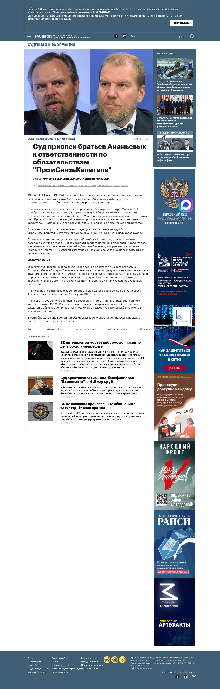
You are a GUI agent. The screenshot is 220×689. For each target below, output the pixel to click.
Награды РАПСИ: (89, 668)
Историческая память (92, 664)
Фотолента (162, 81)
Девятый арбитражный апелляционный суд (58, 185)
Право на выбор (59, 657)
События (56, 661)
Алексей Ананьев (105, 185)
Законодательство (61, 664)
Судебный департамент (39, 668)
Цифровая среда (60, 671)
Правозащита (34, 661)
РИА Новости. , (142, 138)
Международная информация (66, 668)
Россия (124, 185)
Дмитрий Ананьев (87, 185)
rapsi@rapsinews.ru (143, 667)
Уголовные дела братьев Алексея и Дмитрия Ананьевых (76, 179)
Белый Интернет (89, 657)
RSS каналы (144, 328)
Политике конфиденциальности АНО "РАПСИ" (81, 12)
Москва (117, 185)
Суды (30, 657)
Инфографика (164, 154)
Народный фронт (89, 661)
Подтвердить (181, 23)
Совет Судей (34, 664)
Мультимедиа (165, 54)
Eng (182, 36)
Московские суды (36, 671)
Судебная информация (51, 45)
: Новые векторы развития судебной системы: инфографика (173, 157)
